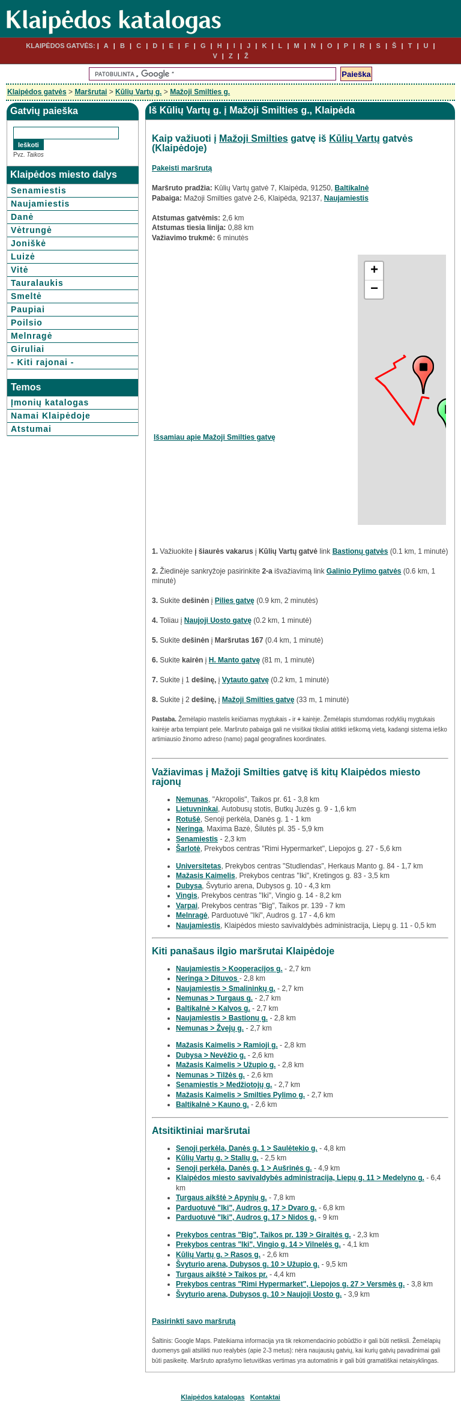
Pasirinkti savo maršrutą (193, 1321)
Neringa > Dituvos (208, 978)
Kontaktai (265, 1397)
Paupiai (28, 309)
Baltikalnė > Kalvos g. (213, 1008)
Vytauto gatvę (245, 680)
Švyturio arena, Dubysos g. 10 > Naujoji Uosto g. (259, 1294)
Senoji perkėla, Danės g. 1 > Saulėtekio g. (247, 1148)
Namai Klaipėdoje (51, 415)
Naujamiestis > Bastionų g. (222, 1018)
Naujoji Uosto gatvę (218, 620)
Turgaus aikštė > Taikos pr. (222, 1274)
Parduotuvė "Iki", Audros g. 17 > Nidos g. (246, 1217)
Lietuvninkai (197, 809)
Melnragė (31, 336)
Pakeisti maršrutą (182, 168)
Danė (22, 217)
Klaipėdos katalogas (212, 1397)
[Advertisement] (254, 339)
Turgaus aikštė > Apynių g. (221, 1197)
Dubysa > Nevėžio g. (211, 1055)
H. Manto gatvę (234, 660)
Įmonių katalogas (50, 402)
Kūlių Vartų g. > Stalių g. (217, 1158)
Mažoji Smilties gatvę (258, 699)
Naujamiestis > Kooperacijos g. (229, 969)
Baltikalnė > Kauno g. (212, 1104)
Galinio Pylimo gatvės (364, 571)
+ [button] (374, 271)
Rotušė (188, 819)
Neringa (189, 829)
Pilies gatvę (235, 600)
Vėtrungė (31, 230)
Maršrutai (90, 92)
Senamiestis (39, 190)
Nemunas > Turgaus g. (214, 998)
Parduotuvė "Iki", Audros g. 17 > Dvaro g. (246, 1208)
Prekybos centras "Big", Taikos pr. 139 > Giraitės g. (263, 1235)
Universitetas (198, 866)
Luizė (23, 256)
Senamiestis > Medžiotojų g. (224, 1084)
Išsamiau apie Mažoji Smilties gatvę (215, 437)
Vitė (19, 269)
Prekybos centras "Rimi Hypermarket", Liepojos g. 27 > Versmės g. (290, 1284)
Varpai (186, 905)
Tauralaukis (37, 283)
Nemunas (192, 799)
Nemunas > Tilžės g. (210, 1075)
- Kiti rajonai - (42, 362)
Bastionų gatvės (360, 551)
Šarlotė (188, 848)
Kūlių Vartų (354, 138)
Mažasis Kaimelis (205, 875)
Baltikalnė (352, 188)
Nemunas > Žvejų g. (210, 1028)
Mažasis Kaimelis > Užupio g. (226, 1065)
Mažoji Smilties (253, 138)
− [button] (374, 289)
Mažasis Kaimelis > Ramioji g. (227, 1045)
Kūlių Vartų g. (138, 92)
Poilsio (27, 322)
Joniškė (28, 243)
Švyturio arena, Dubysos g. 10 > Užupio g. (247, 1264)
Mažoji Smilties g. (200, 92)
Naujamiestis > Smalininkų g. (226, 988)
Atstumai (31, 429)
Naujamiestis (40, 203)
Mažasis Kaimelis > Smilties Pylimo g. (240, 1095)
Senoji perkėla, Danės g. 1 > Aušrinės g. (244, 1168)
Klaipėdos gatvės (37, 92)
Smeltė (26, 296)
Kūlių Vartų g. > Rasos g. (218, 1254)
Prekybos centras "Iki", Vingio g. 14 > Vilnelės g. (258, 1244)
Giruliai (27, 349)
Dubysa (189, 886)
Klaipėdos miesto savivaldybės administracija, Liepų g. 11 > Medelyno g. (300, 1178)
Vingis (186, 895)
